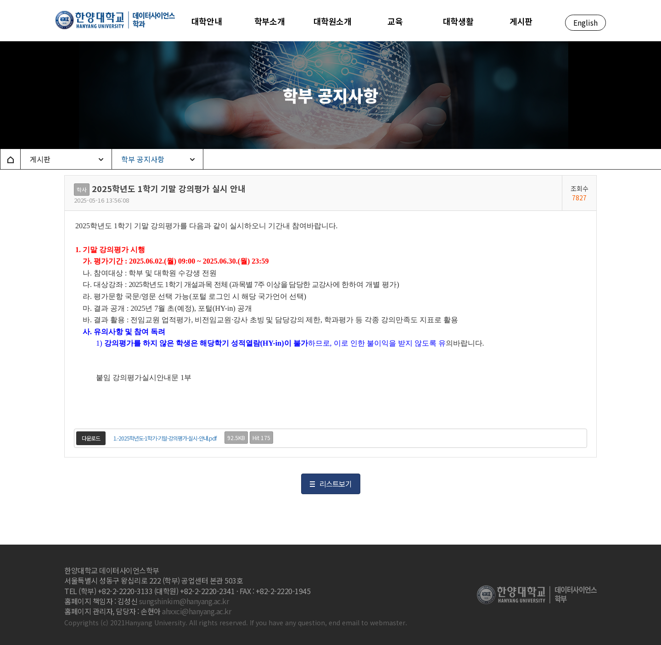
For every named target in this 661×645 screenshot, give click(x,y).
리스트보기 (335, 483)
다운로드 (91, 438)
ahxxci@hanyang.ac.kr (196, 611)
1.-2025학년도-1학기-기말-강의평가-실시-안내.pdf (165, 438)
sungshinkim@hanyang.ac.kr (184, 600)
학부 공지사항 (142, 159)
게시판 (40, 159)
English (585, 22)
